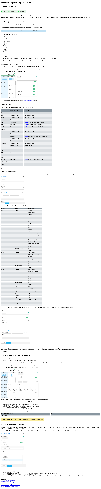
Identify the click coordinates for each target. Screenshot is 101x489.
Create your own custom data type (8, 480)
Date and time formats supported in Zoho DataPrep (11, 483)
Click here (6, 428)
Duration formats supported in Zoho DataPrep (10, 485)
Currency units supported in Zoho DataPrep (10, 486)
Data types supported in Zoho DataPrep (9, 482)
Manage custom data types (6, 481)
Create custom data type (29, 100)
